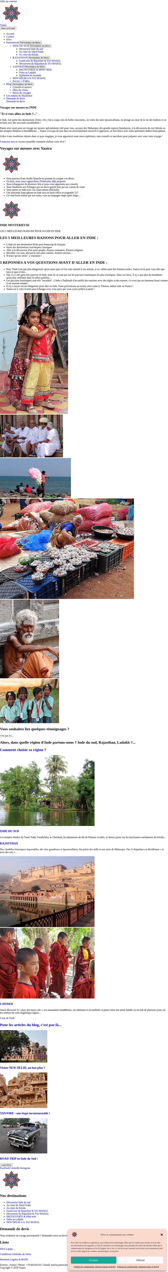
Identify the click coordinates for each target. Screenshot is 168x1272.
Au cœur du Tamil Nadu (31, 51)
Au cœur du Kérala (28, 54)
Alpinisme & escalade (30, 75)
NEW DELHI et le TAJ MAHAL (29, 78)
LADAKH (18, 66)
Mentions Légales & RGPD (14, 1259)
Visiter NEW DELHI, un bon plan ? (22, 1067)
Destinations (12, 42)
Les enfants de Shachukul (19, 95)
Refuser (140, 1260)
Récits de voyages (22, 92)
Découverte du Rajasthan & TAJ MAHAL (40, 63)
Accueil (10, 33)
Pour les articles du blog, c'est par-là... (30, 1025)
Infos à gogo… (7, 1248)
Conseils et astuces (22, 87)
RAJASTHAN (20, 57)
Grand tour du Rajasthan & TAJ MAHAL (40, 60)
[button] (161, 1234)
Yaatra (3, 25)
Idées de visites (20, 90)
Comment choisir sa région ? (23, 750)
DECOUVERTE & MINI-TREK (35, 69)
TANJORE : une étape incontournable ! (25, 1113)
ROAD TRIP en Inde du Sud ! (19, 1158)
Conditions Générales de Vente (15, 1254)
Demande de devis (15, 101)
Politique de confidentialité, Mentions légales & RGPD (95, 1267)
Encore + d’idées (21, 81)
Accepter (93, 1260)
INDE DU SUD (21, 45)
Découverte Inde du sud (31, 49)
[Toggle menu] (30, 42)
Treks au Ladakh (27, 72)
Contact (10, 36)
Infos (9, 39)
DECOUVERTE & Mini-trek (21, 1216)
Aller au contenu (8, 1)
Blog (8, 84)
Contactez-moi (7, 141)
